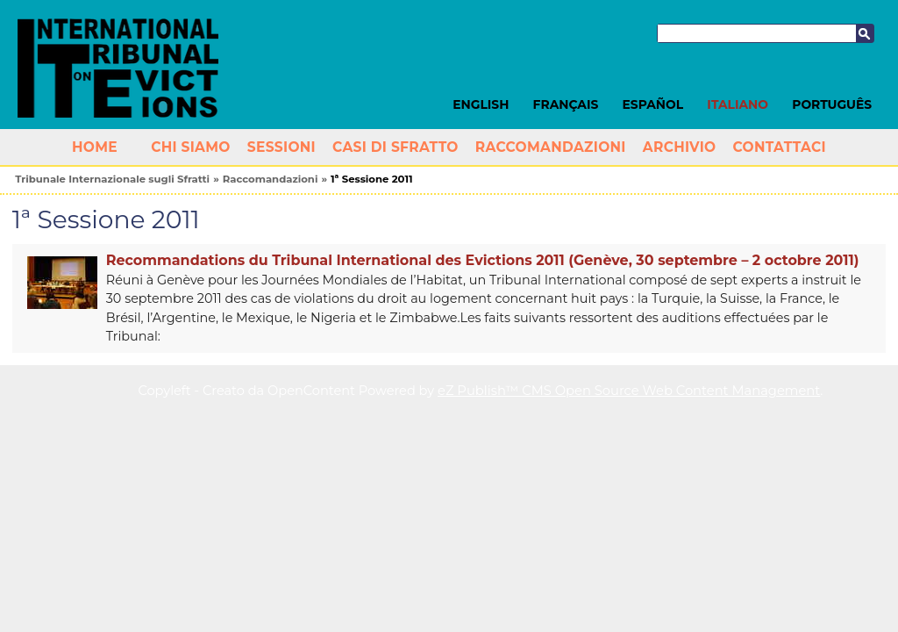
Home (95, 147)
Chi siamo (191, 147)
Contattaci (779, 147)
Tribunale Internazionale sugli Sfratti (112, 179)
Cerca (864, 33)
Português (832, 104)
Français (566, 104)
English (481, 104)
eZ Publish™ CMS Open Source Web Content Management (629, 391)
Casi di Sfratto (395, 147)
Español (653, 104)
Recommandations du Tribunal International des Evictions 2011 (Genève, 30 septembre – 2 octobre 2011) (482, 260)
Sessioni (281, 147)
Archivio (679, 147)
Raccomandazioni (550, 147)
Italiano (737, 104)
